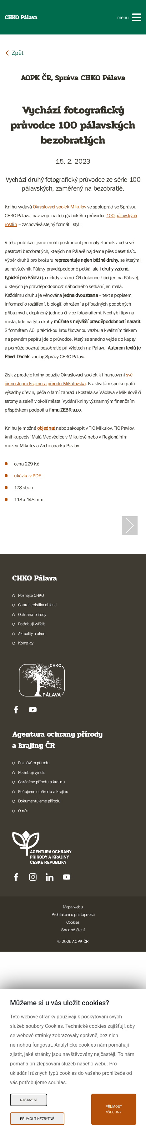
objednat (46, 428)
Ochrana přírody (32, 797)
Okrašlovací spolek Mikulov (59, 206)
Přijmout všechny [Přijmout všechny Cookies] (114, 1109)
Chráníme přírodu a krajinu (41, 965)
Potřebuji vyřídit (31, 807)
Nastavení (28, 1100)
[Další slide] (130, 617)
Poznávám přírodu (34, 945)
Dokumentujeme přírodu (39, 984)
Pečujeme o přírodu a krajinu (43, 974)
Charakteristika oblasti (37, 788)
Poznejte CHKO (31, 778)
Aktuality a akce (31, 816)
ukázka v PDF (27, 475)
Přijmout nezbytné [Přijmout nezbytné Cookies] (37, 1119)
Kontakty (25, 826)
